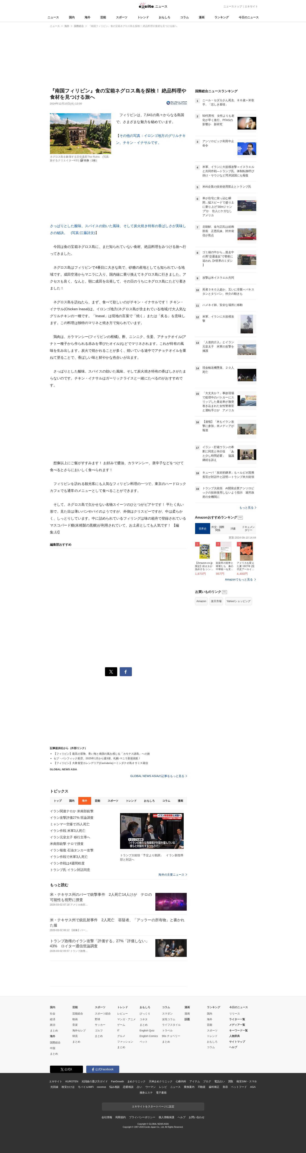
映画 (75, 1019)
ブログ (207, 1081)
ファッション (125, 1041)
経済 (52, 1019)
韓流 (75, 1036)
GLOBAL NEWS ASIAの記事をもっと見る (158, 776)
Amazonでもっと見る (239, 579)
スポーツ (121, 17)
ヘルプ (233, 1047)
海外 (87, 17)
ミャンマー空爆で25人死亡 (70, 824)
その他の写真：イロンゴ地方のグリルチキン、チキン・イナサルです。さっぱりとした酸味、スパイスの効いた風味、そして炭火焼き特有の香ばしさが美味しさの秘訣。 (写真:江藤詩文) (118, 184)
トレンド (143, 17)
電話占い (219, 1081)
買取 (230, 1081)
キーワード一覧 (238, 1030)
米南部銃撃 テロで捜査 (67, 843)
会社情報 (107, 1117)
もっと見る (247, 507)
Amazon (201, 601)
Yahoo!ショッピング (238, 601)
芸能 (103, 17)
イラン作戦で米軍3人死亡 (69, 856)
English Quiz (147, 1030)
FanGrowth (117, 1081)
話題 (187, 1019)
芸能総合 (77, 1013)
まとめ (54, 1030)
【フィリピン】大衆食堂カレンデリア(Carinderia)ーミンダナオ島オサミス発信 (101, 763)
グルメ (121, 1036)
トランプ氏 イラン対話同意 (70, 870)
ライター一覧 (237, 1019)
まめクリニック (136, 1081)
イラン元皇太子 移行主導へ (70, 837)
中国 (52, 1048)
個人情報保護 (166, 1117)
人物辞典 (234, 1036)
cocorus (101, 1086)
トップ (58, 800)
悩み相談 (114, 1086)
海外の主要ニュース (172, 874)
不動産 (202, 1086)
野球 (97, 1019)
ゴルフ (99, 1030)
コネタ (144, 1019)
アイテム (194, 1081)
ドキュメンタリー (248, 528)
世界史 (203, 528)
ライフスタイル (171, 1024)
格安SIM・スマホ (246, 1081)
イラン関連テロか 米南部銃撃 (72, 811)
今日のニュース (249, 17)
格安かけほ (68, 1086)
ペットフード (239, 1086)
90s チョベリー (171, 1036)
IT (118, 1030)
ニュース (53, 17)
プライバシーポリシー (142, 1117)
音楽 (75, 1024)
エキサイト (251, 6)
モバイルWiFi (86, 1086)
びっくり (145, 1013)
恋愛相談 (128, 1086)
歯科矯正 (214, 1086)
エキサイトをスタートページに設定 (153, 1106)
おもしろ (164, 17)
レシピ (163, 1086)
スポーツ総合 (103, 1013)
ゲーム (121, 1024)
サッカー (100, 1024)
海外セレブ (79, 1030)
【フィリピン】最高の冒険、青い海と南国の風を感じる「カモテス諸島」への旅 (102, 753)
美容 (225, 1086)
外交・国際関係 (217, 528)
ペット (144, 1041)
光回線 (54, 1086)
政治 (52, 1024)
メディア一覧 (237, 1024)
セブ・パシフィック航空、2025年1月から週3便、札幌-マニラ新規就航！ (97, 758)
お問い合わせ (196, 1117)
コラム (184, 17)
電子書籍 (161, 1092)
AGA (253, 1086)
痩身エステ (146, 1092)
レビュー (122, 1013)
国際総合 (55, 1042)
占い (139, 1086)
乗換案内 (189, 1086)
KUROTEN (71, 1081)
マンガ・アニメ (126, 1019)
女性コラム (168, 1019)
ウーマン (150, 1086)
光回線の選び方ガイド (95, 1081)
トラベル (167, 1030)
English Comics (149, 1036)
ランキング (221, 17)
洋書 (233, 528)
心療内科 (181, 1081)
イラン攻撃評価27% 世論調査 (72, 817)
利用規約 (120, 1117)
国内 (72, 17)
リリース (234, 1013)
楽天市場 (216, 601)
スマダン (167, 1013)
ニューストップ (232, 6)
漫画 (201, 17)
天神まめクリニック (160, 1081)
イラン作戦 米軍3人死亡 (68, 830)
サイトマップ (237, 1041)
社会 (52, 1013)
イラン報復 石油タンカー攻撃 (72, 850)
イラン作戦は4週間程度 (67, 863)
